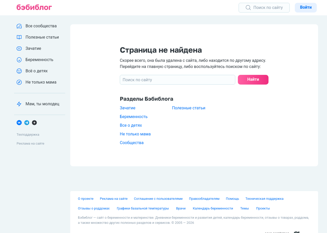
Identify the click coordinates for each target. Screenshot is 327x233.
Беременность (134, 116)
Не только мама (135, 134)
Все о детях (131, 125)
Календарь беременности (213, 208)
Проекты (263, 208)
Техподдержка (28, 134)
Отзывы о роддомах (94, 208)
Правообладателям (204, 199)
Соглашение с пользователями (158, 199)
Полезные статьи (188, 108)
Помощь (232, 199)
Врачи (181, 208)
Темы (245, 208)
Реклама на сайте (30, 143)
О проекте (86, 199)
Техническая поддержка (265, 199)
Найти (253, 79)
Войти (306, 7)
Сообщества (132, 142)
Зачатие (127, 108)
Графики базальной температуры (143, 208)
